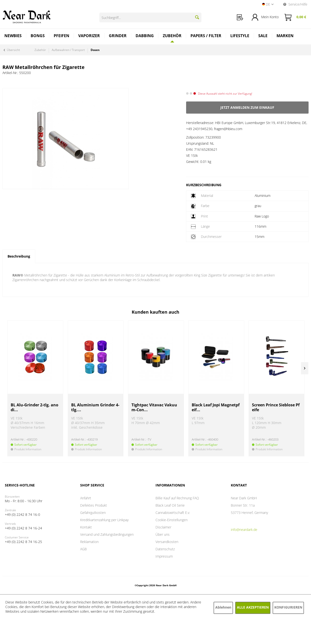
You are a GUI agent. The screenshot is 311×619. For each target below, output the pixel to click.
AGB (83, 549)
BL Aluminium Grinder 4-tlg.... (95, 407)
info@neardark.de (244, 529)
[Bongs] (37, 36)
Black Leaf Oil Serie (170, 505)
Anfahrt (85, 498)
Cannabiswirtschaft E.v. (173, 512)
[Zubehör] (172, 36)
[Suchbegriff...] (150, 17)
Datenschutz (165, 549)
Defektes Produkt (93, 505)
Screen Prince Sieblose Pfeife (276, 407)
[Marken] (285, 36)
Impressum (164, 556)
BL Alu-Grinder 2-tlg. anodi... (34, 407)
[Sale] (263, 36)
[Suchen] (197, 17)
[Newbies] (13, 36)
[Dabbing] (144, 36)
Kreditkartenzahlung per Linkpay (104, 520)
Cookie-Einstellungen (172, 520)
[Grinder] (117, 36)
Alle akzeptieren (253, 607)
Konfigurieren (288, 607)
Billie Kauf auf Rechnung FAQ (177, 498)
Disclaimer (163, 527)
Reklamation (89, 541)
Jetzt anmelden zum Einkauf (247, 107)
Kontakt (86, 527)
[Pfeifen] (61, 36)
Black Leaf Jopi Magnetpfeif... (216, 407)
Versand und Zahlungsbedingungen (107, 534)
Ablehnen (223, 607)
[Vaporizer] (89, 36)
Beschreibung (19, 256)
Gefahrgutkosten (93, 512)
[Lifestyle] (240, 36)
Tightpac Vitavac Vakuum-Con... (154, 407)
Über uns (163, 534)
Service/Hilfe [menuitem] (295, 4)
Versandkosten (167, 541)
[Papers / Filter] (206, 36)
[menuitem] (239, 17)
